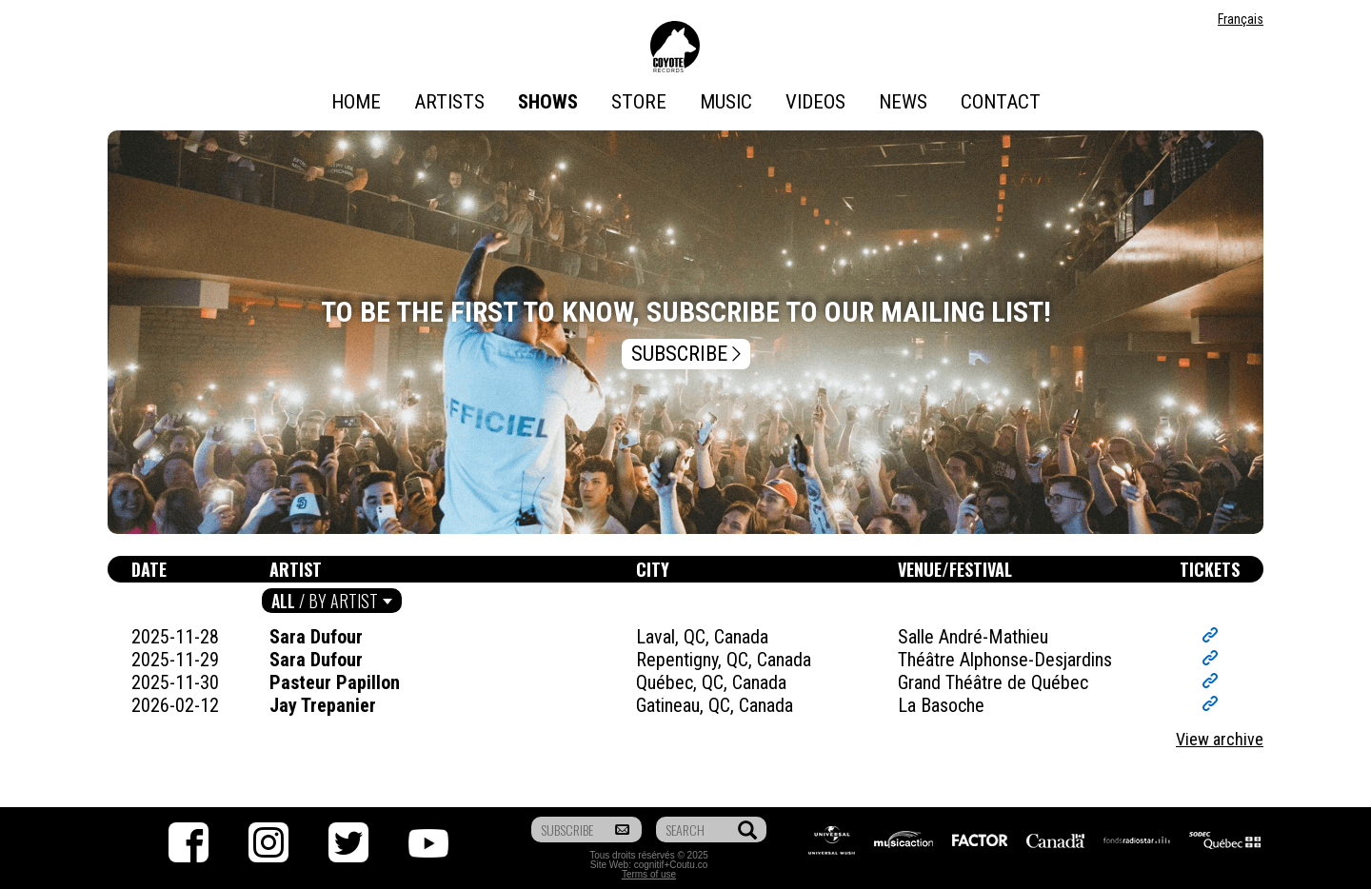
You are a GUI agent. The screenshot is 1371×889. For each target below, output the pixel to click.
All (283, 600)
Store (638, 101)
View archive (1219, 739)
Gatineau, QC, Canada (714, 705)
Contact (1001, 101)
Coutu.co (688, 864)
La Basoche (941, 705)
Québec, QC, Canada (711, 682)
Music (726, 101)
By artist (343, 600)
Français (1240, 19)
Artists (449, 101)
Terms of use (649, 874)
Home (356, 101)
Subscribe (688, 354)
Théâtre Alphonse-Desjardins (1005, 659)
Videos (815, 101)
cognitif (649, 864)
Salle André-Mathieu (973, 636)
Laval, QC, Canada (702, 636)
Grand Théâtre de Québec (993, 682)
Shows (548, 101)
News (903, 101)
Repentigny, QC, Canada (723, 659)
